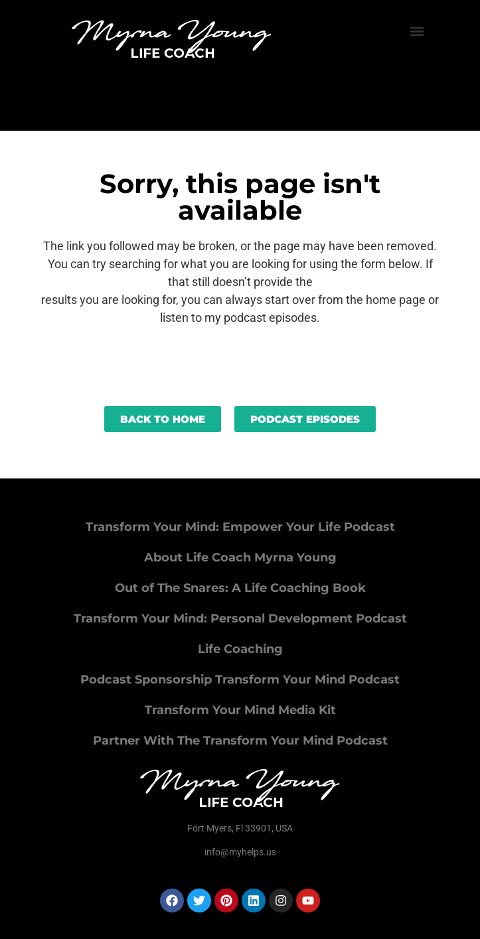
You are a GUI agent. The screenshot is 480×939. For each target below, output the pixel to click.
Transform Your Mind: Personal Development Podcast (240, 618)
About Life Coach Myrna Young (240, 557)
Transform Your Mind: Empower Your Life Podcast (240, 527)
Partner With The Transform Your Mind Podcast (240, 740)
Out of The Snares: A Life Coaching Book (240, 588)
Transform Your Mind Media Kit (240, 710)
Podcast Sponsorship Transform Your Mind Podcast (240, 679)
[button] (417, 31)
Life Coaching (240, 649)
